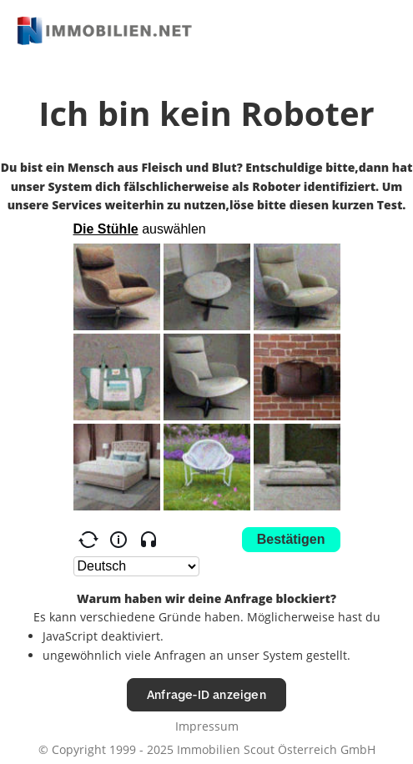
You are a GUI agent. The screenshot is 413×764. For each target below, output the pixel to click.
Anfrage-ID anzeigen (206, 694)
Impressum (207, 726)
